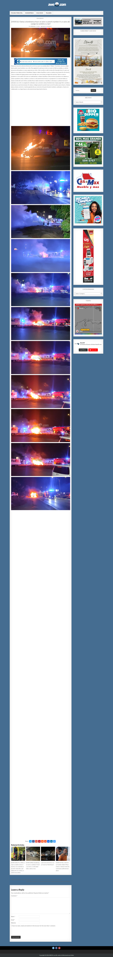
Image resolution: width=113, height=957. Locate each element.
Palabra (48, 13)
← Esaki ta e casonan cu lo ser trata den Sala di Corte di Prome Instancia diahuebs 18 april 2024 (36, 879)
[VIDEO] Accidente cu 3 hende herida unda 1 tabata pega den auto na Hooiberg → (49, 881)
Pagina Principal (17, 13)
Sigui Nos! (39, 13)
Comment (14, 896)
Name (13, 916)
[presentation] (23, 931)
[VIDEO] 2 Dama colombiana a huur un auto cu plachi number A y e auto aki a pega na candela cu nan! (40, 23)
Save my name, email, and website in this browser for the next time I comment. (34, 925)
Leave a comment (47, 26)
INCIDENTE (41, 18)
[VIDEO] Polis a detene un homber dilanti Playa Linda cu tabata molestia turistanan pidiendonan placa (62, 866)
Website (13, 923)
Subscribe (93, 350)
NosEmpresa (29, 13)
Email (13, 920)
